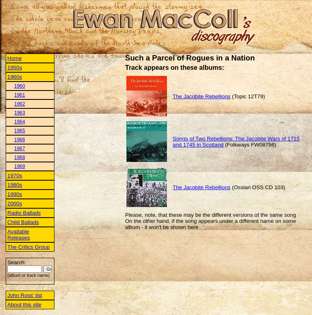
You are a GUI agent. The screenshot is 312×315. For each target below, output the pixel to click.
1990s (14, 194)
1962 (19, 104)
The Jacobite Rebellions (201, 96)
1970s (14, 176)
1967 (19, 148)
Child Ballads (23, 222)
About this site (24, 305)
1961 (19, 95)
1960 (19, 86)
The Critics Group (28, 247)
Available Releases (18, 235)
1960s (14, 77)
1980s (14, 185)
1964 (19, 122)
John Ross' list (24, 295)
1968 (19, 157)
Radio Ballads (24, 213)
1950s (14, 68)
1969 (19, 166)
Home (14, 58)
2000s (14, 204)
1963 (19, 113)
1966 (19, 139)
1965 (19, 131)
